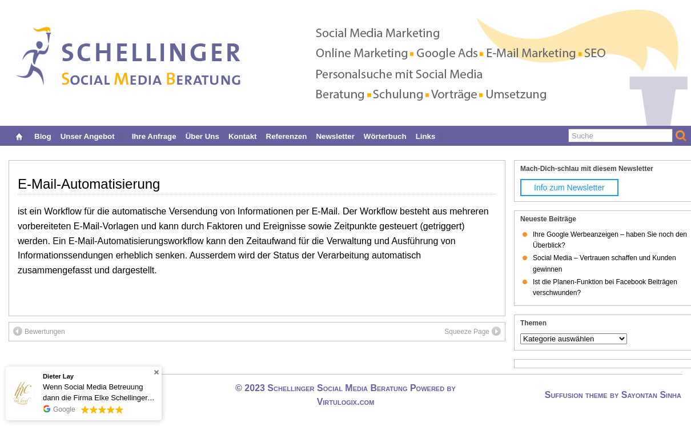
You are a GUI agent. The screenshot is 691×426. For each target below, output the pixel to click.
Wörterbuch (385, 135)
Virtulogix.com (346, 402)
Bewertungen (39, 331)
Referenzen (286, 135)
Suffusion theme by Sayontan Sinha (613, 395)
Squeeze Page (472, 331)
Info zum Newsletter (569, 187)
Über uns (202, 135)
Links (430, 135)
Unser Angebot (92, 135)
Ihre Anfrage (154, 135)
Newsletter (335, 135)
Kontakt (242, 135)
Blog (42, 135)
